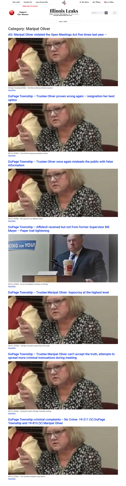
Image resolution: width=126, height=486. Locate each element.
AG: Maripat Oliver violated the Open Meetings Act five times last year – (57, 34)
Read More (12, 90)
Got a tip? (16, 2)
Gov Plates (96, 2)
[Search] (106, 12)
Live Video (109, 2)
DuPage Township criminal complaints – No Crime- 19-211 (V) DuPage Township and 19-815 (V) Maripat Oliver (56, 421)
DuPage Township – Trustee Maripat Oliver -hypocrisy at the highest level (58, 292)
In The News (84, 2)
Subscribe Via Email (30, 6)
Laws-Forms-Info (42, 2)
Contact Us (28, 2)
